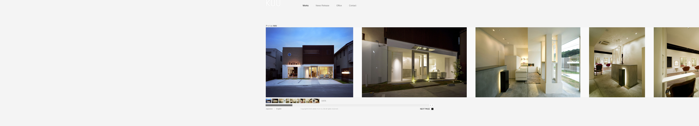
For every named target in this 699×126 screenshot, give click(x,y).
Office (339, 5)
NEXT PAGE (425, 109)
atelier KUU (283, 3)
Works (306, 5)
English (279, 109)
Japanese (269, 109)
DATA (324, 101)
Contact (352, 5)
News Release (322, 5)
